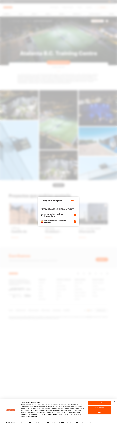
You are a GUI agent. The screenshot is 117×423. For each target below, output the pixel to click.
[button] (58, 215)
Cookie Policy (53, 411)
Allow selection (99, 404)
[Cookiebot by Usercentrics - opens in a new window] (10, 420)
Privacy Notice (32, 413)
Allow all (99, 399)
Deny (99, 409)
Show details (85, 419)
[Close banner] (114, 398)
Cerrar (73, 200)
